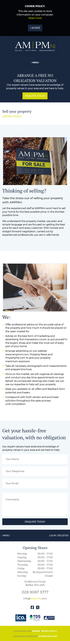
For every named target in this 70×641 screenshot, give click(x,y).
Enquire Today (35, 95)
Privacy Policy (49, 631)
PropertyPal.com (47, 636)
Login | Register (58, 535)
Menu (35, 62)
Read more (35, 18)
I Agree (35, 27)
